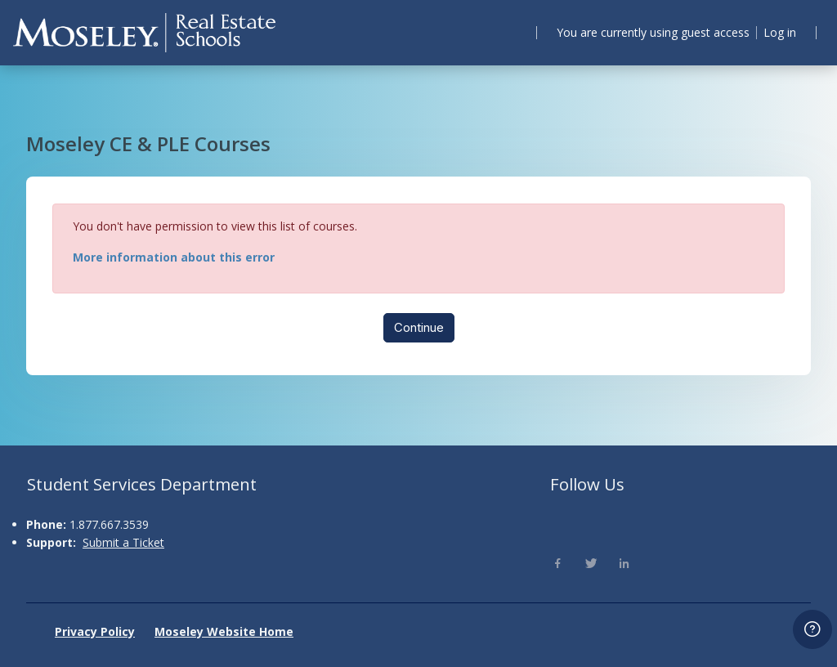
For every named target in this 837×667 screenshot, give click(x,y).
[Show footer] (812, 629)
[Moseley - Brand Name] (144, 32)
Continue (419, 332)
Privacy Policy (95, 631)
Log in (777, 33)
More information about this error (185, 261)
